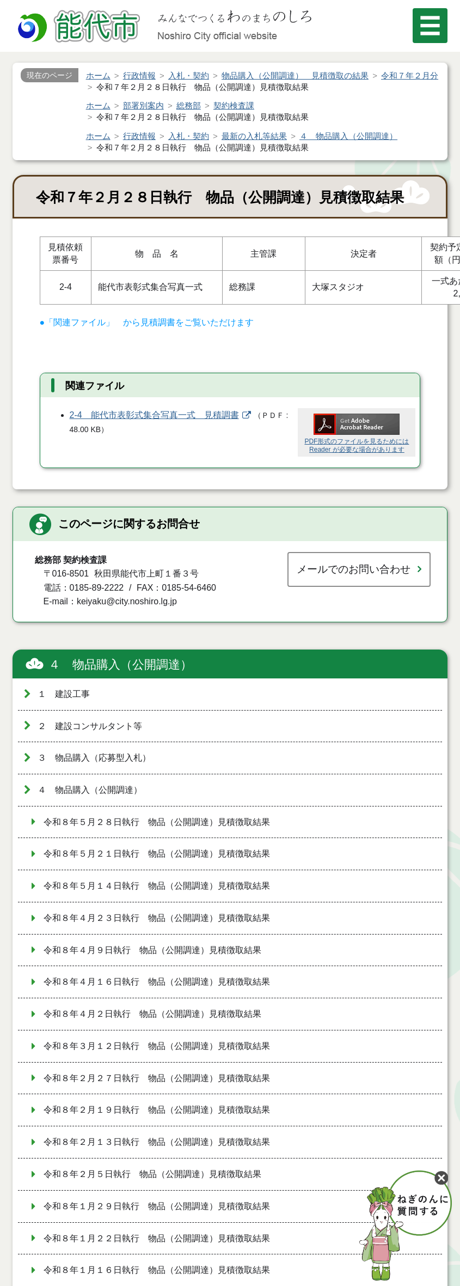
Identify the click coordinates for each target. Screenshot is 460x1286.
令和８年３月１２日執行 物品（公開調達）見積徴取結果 (157, 1046)
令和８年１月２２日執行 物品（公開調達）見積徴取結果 (157, 1238)
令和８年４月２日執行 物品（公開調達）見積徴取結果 (152, 1013)
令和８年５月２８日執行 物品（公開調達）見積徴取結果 (157, 822)
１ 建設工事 (64, 694)
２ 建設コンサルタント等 (90, 726)
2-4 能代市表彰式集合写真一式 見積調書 (154, 415)
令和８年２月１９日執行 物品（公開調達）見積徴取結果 (157, 1109)
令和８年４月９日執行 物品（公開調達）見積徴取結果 (152, 950)
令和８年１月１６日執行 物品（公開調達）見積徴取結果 (157, 1270)
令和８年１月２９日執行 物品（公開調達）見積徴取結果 (157, 1206)
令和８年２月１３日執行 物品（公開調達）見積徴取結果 (157, 1142)
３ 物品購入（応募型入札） (94, 757)
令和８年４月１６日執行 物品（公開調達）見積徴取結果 (157, 981)
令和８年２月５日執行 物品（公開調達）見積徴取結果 (152, 1174)
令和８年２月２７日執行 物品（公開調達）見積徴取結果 (157, 1078)
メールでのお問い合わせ (353, 569)
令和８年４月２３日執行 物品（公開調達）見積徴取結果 (157, 918)
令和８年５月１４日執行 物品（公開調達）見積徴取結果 (157, 885)
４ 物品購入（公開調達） (120, 664)
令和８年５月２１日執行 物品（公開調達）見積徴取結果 (157, 853)
